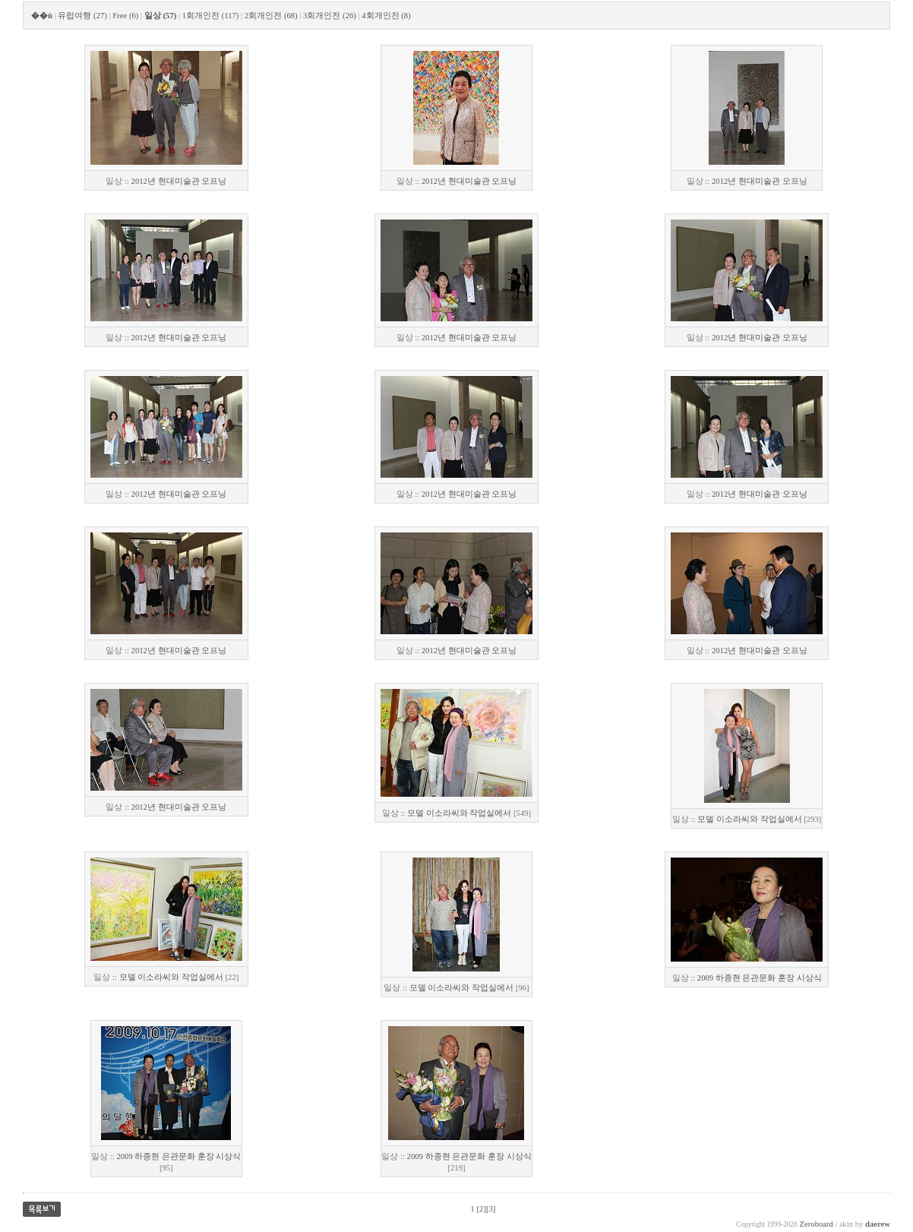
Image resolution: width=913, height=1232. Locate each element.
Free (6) (125, 15)
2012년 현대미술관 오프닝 (179, 181)
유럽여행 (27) (82, 15)
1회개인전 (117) (210, 15)
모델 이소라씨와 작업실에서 (459, 813)
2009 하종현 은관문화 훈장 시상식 (759, 978)
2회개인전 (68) (271, 15)
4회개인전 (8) (386, 15)
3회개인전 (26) (329, 15)
